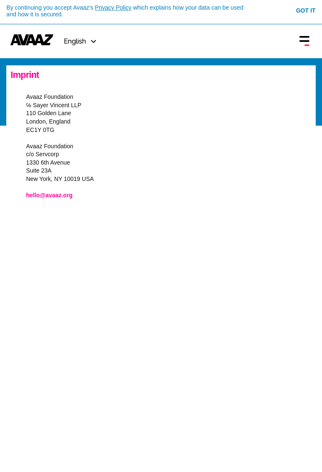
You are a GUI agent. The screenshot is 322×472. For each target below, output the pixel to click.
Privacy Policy (113, 7)
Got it (306, 10)
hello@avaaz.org (49, 195)
